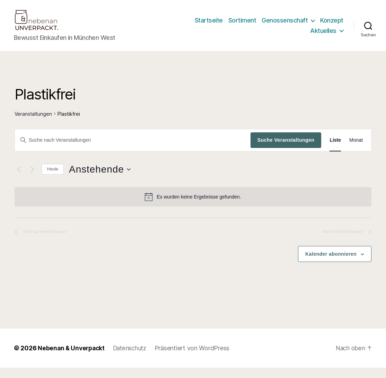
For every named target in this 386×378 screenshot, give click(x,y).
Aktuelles (323, 35)
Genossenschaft (285, 25)
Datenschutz (133, 358)
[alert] (193, 207)
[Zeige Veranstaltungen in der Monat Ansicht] (356, 150)
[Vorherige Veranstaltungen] (19, 180)
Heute (52, 179)
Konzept (331, 25)
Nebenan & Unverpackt (72, 358)
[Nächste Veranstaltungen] (32, 180)
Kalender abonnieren (331, 264)
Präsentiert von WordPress (197, 358)
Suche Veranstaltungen (286, 150)
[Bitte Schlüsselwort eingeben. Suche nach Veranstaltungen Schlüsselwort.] (133, 150)
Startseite (209, 25)
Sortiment (242, 25)
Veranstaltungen (33, 124)
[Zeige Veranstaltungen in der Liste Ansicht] (335, 150)
